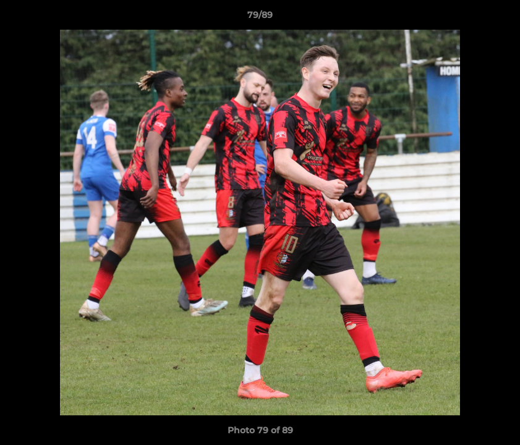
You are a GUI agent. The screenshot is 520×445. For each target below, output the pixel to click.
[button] (497, 17)
